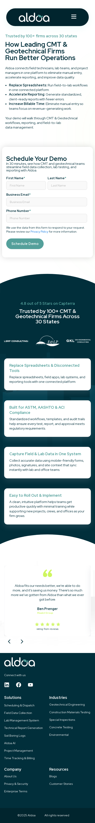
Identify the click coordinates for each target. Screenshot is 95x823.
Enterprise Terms (15, 791)
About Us (10, 776)
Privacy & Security (16, 784)
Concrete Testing (61, 727)
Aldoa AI (9, 743)
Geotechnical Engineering (67, 704)
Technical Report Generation (23, 728)
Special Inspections (62, 720)
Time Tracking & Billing (19, 758)
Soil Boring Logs (14, 735)
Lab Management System (21, 720)
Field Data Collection (18, 713)
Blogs (53, 776)
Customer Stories (61, 784)
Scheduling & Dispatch (19, 705)
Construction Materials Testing (69, 712)
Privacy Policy (39, 231)
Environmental (59, 735)
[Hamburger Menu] (73, 17)
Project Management (18, 750)
